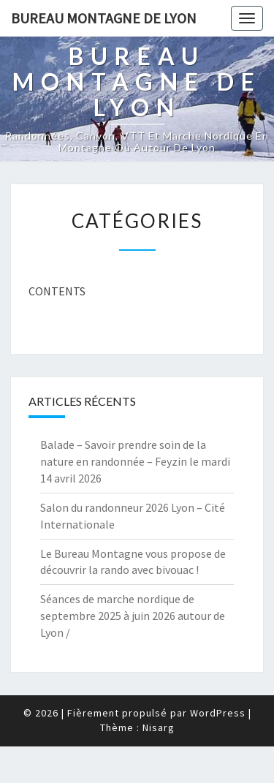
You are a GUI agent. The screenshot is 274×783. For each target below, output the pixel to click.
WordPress (218, 712)
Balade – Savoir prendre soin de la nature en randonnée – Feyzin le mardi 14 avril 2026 (135, 461)
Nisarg (158, 727)
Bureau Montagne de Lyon (104, 18)
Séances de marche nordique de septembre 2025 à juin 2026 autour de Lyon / (132, 615)
